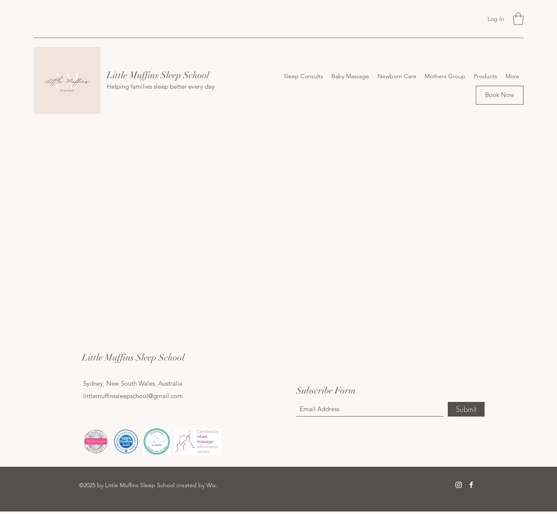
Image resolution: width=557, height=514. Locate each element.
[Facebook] (471, 485)
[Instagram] (458, 485)
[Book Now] (500, 95)
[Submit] (466, 409)
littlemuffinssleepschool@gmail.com (133, 396)
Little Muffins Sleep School (158, 75)
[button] (518, 19)
